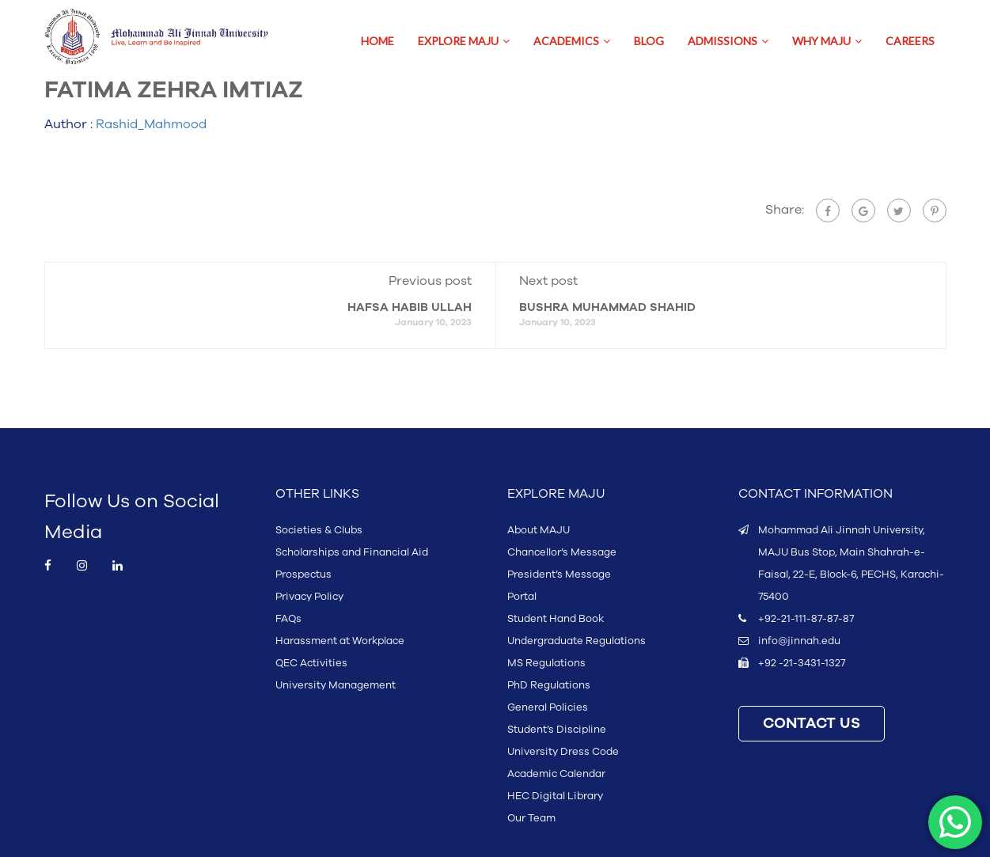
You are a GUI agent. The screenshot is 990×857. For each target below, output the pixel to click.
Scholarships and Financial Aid (351, 552)
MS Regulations (546, 663)
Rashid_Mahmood (151, 124)
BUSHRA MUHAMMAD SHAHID (607, 307)
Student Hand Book (555, 619)
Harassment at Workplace (339, 641)
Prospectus (303, 574)
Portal (522, 597)
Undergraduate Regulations (576, 641)
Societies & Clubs (318, 530)
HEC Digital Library (555, 796)
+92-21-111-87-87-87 (806, 619)
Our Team (531, 818)
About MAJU (538, 530)
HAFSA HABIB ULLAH (409, 307)
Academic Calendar (556, 774)
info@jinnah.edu (799, 641)
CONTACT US (811, 723)
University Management (335, 685)
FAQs (288, 619)
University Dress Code (563, 752)
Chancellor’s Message (561, 552)
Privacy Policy (309, 597)
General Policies (547, 707)
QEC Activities (311, 663)
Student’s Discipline (556, 729)
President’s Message (559, 574)
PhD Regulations (548, 685)
